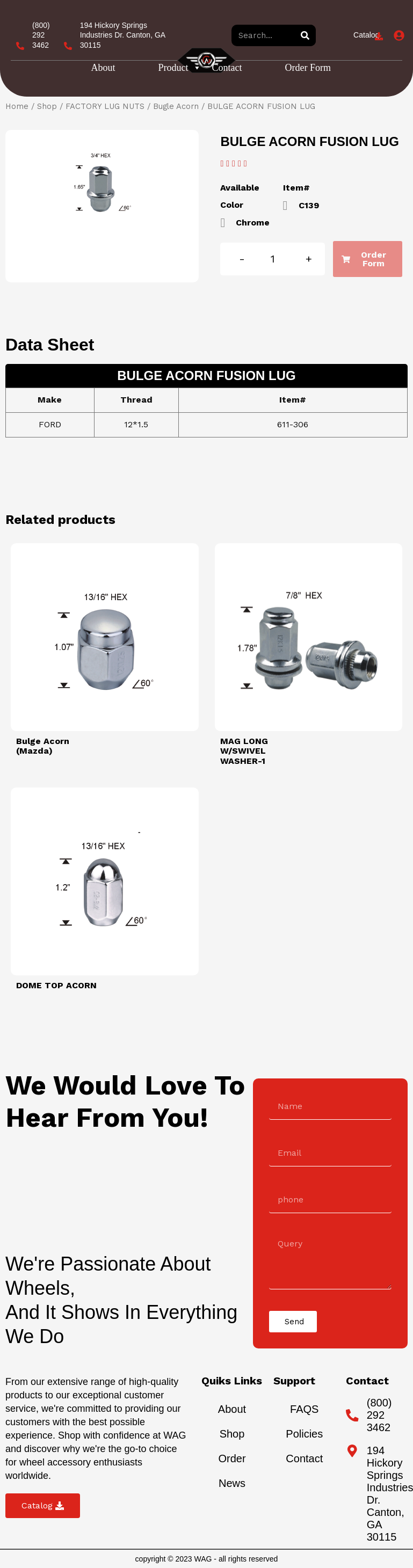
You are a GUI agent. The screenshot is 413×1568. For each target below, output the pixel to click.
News (232, 1483)
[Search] (305, 35)
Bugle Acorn (176, 106)
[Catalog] (379, 36)
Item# (296, 188)
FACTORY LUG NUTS (105, 106)
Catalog (366, 35)
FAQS (304, 1409)
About (103, 67)
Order (231, 1458)
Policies (304, 1434)
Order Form (308, 67)
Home (16, 106)
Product (179, 67)
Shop (47, 106)
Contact (227, 67)
